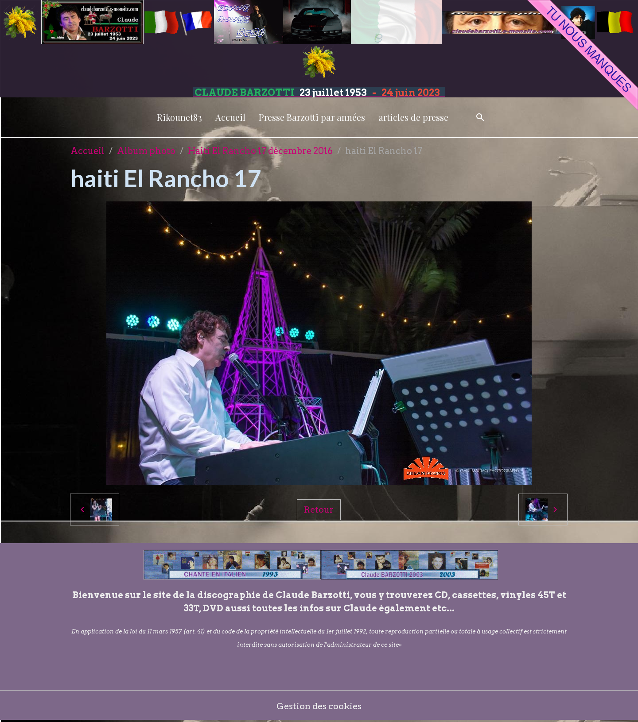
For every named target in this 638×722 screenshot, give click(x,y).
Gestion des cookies (319, 706)
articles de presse (413, 117)
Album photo (146, 151)
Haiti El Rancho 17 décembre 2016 (260, 151)
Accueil (230, 117)
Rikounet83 (179, 117)
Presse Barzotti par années (312, 117)
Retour (319, 509)
